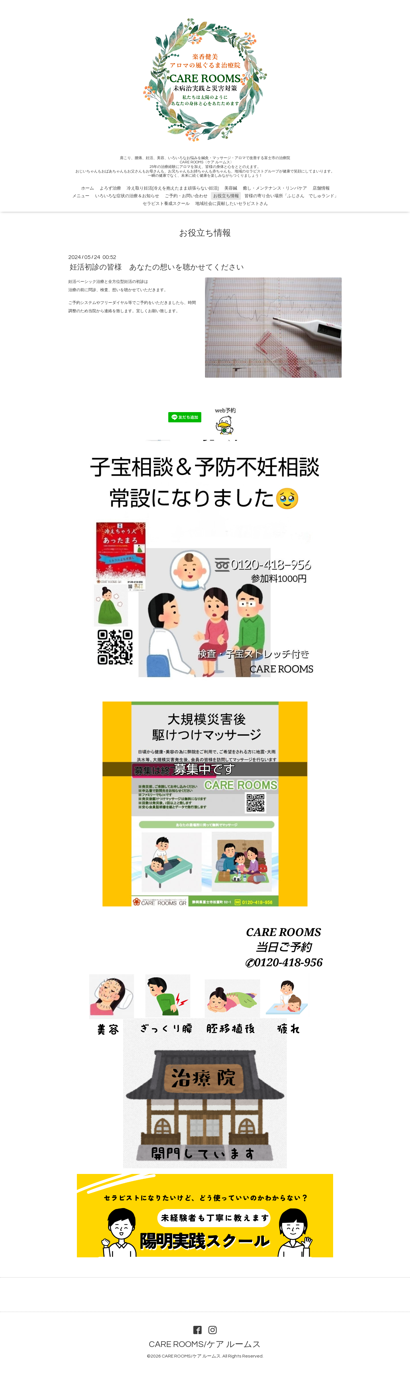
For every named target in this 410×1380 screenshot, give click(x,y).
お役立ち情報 (226, 196)
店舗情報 (321, 188)
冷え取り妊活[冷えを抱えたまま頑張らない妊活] (173, 188)
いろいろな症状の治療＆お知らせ (127, 196)
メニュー (80, 196)
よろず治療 (110, 188)
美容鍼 (230, 188)
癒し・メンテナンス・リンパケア (275, 188)
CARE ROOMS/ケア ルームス (205, 1344)
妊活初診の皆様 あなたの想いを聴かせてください (157, 267)
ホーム (87, 188)
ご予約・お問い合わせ (186, 196)
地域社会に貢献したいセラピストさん (231, 203)
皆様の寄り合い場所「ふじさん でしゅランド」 (292, 196)
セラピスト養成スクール (166, 203)
